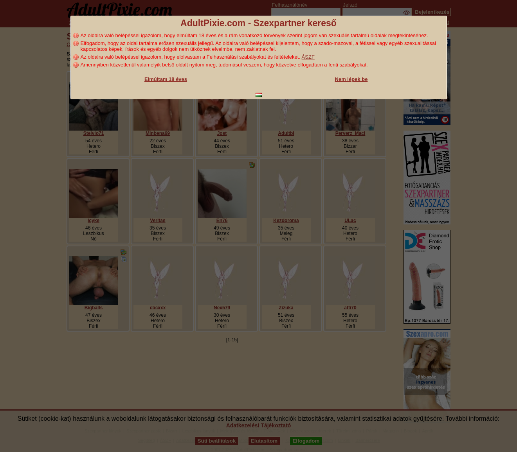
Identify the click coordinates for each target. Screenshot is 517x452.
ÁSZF (308, 57)
